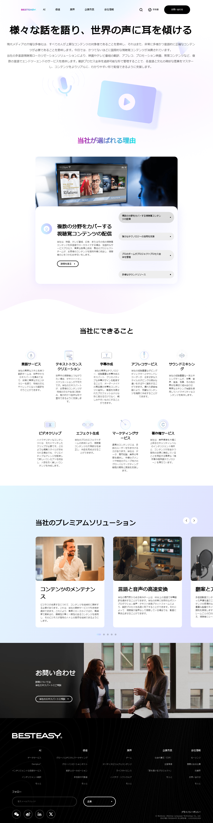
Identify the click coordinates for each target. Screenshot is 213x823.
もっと (38, 783)
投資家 (198, 770)
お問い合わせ (177, 9)
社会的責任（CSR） (163, 757)
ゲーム (129, 757)
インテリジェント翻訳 (31, 777)
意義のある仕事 (194, 764)
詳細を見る (66, 263)
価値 (85, 750)
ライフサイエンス (124, 770)
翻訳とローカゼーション (76, 770)
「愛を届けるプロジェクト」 (159, 770)
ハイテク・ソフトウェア (121, 777)
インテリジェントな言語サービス (26, 770)
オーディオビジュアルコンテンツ (117, 764)
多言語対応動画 (80, 777)
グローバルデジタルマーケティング (71, 757)
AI (40, 750)
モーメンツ (196, 757)
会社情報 (196, 750)
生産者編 (168, 764)
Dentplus (36, 764)
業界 (129, 750)
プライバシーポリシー (191, 812)
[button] (186, 520)
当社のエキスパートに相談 (52, 699)
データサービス (34, 757)
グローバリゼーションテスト (74, 764)
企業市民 (167, 750)
